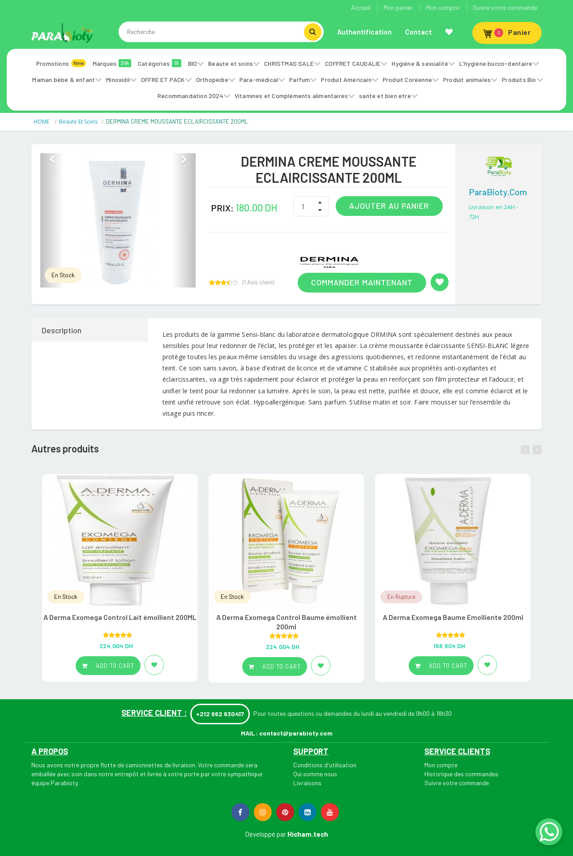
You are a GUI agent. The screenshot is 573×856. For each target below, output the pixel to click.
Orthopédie (212, 79)
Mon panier (398, 7)
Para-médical (258, 79)
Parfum (299, 79)
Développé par (265, 834)
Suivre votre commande (505, 7)
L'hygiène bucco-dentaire (495, 63)
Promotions (61, 63)
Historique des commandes (461, 774)
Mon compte (442, 7)
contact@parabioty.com (296, 733)
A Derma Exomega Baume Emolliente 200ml (453, 617)
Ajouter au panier (389, 206)
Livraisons (307, 783)
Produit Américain (346, 79)
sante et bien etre (385, 95)
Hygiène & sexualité (420, 63)
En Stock (63, 275)
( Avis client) (258, 282)
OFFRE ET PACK (163, 79)
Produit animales (467, 79)
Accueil (360, 7)
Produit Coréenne (407, 79)
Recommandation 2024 (190, 95)
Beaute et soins (230, 63)
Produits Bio (519, 79)
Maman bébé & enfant (63, 79)
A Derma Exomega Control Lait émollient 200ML (120, 617)
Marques (112, 63)
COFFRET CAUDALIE (353, 63)
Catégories (159, 63)
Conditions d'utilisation (324, 765)
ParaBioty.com (498, 191)
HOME (42, 121)
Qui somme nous (315, 774)
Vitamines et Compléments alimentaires (291, 95)
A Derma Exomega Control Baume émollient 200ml (286, 622)
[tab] (90, 330)
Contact (418, 31)
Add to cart (108, 665)
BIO (192, 63)
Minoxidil (118, 79)
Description (61, 330)
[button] (52, 220)
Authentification (364, 31)
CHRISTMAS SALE (289, 63)
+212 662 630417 (220, 714)
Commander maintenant (362, 282)
